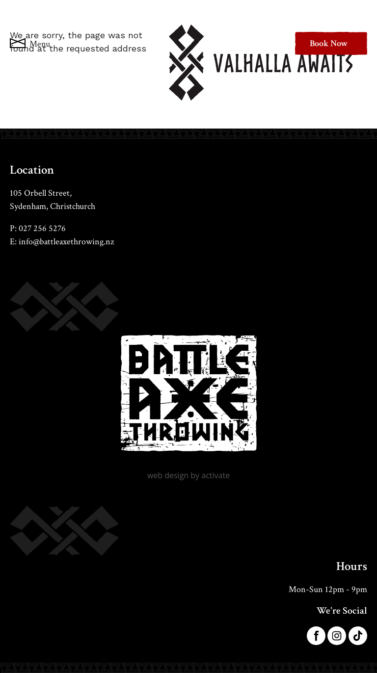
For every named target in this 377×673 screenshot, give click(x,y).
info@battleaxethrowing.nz (66, 241)
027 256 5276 (42, 228)
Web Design (167, 475)
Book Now (329, 43)
